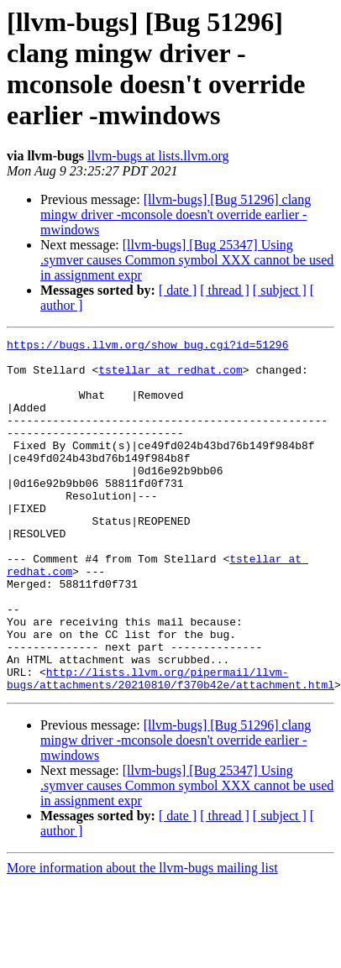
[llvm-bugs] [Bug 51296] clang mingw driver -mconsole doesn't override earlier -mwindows (175, 214)
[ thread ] (224, 290)
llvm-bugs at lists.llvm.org (158, 156)
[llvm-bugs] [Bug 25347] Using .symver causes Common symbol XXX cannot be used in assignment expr (186, 260)
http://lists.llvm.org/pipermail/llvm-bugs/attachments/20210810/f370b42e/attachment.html (170, 747)
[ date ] (178, 290)
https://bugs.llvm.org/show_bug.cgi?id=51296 (147, 346)
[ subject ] (280, 290)
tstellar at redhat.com (170, 377)
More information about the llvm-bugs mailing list (142, 938)
